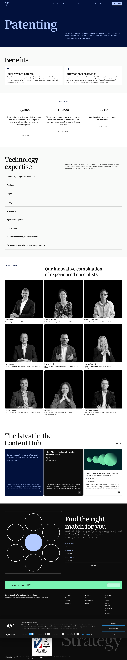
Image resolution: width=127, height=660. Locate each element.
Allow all (113, 645)
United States (89, 600)
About (79, 4)
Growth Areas (69, 557)
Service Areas (69, 544)
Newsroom (103, 4)
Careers (85, 4)
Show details (86, 655)
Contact (107, 613)
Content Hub (94, 4)
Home (107, 598)
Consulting (68, 603)
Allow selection (113, 650)
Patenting (68, 598)
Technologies (69, 550)
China (86, 598)
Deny (113, 655)
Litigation (67, 600)
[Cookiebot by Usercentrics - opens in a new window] (10, 657)
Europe (87, 603)
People (73, 4)
